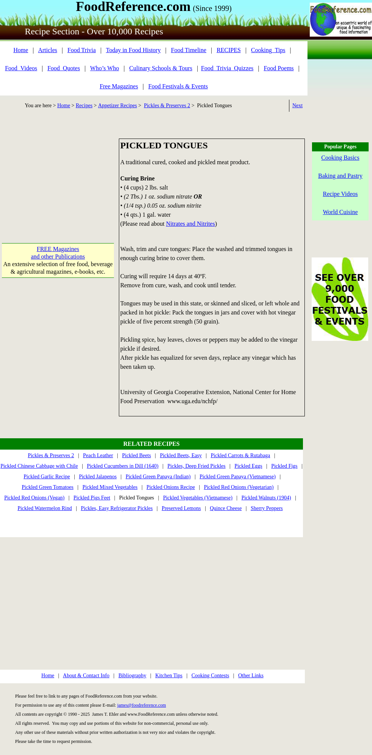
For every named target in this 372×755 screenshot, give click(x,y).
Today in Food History (133, 50)
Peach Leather (98, 455)
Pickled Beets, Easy (181, 455)
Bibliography (132, 675)
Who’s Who (104, 68)
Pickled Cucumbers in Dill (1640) (122, 466)
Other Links (250, 675)
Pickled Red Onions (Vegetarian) (239, 487)
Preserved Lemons (181, 508)
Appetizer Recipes (117, 105)
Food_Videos (21, 68)
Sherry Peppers (267, 508)
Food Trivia (82, 50)
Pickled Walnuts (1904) (266, 498)
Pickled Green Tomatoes (48, 487)
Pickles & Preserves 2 (167, 105)
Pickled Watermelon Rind (44, 508)
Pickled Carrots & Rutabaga (240, 455)
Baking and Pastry (340, 176)
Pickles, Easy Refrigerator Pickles (117, 508)
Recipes (84, 105)
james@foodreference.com (141, 705)
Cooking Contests (210, 675)
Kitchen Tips (169, 675)
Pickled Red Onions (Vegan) (34, 498)
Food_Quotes (64, 68)
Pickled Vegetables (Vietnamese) (197, 498)
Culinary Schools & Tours (160, 68)
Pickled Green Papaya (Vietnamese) (238, 476)
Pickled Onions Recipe (170, 487)
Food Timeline (188, 50)
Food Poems (279, 68)
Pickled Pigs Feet (92, 498)
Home (20, 50)
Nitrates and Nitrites (190, 223)
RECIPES (229, 50)
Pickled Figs (284, 466)
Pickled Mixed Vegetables (110, 487)
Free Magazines (119, 86)
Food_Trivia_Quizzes (227, 68)
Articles (47, 50)
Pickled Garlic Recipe (47, 476)
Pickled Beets (136, 455)
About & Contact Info (86, 675)
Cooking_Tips (268, 50)
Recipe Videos (340, 194)
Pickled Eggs (249, 466)
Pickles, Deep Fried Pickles (197, 466)
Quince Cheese (225, 508)
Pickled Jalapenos (98, 476)
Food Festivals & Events (178, 86)
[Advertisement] (58, 176)
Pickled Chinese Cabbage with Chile (39, 466)
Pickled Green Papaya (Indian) (158, 476)
